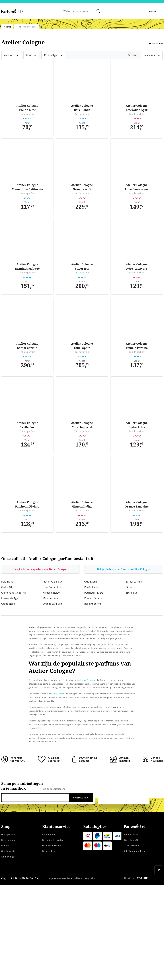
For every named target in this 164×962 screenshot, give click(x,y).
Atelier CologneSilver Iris (82, 266)
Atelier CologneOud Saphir (82, 346)
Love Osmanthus (52, 587)
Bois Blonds (8, 581)
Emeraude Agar (10, 598)
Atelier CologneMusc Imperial (82, 425)
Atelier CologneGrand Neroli (82, 187)
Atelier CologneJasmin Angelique (27, 266)
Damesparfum (8, 840)
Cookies (76, 878)
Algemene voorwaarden (59, 878)
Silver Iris (131, 587)
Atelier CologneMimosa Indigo (82, 504)
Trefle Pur (131, 592)
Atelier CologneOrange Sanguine (137, 504)
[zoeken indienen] (98, 11)
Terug (7, 26)
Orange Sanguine (53, 603)
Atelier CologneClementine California (27, 187)
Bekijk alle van (40, 569)
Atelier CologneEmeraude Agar (137, 108)
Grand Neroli (8, 603)
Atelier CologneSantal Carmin (27, 346)
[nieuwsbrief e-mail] (35, 797)
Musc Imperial (51, 598)
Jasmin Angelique (53, 581)
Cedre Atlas (7, 587)
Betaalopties (48, 851)
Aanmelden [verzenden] (81, 797)
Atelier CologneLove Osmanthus (136, 187)
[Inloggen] (152, 11)
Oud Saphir (90, 581)
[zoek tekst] (78, 11)
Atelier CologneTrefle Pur (27, 425)
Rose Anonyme (92, 603)
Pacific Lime (91, 587)
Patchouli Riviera (93, 592)
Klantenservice (56, 826)
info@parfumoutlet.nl (135, 851)
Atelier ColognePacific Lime (27, 108)
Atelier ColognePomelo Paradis (137, 346)
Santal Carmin (134, 581)
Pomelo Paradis (93, 598)
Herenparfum (8, 834)
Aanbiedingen (8, 856)
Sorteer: (132, 54)
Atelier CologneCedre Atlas (137, 425)
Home (18, 26)
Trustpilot (53, 10)
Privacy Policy (89, 878)
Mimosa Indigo (51, 592)
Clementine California (13, 592)
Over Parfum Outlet (52, 845)
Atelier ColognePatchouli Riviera (27, 504)
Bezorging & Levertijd (53, 840)
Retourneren (48, 834)
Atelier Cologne (29, 26)
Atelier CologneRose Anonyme (137, 266)
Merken (5, 845)
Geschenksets (8, 851)
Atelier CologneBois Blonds (82, 108)
